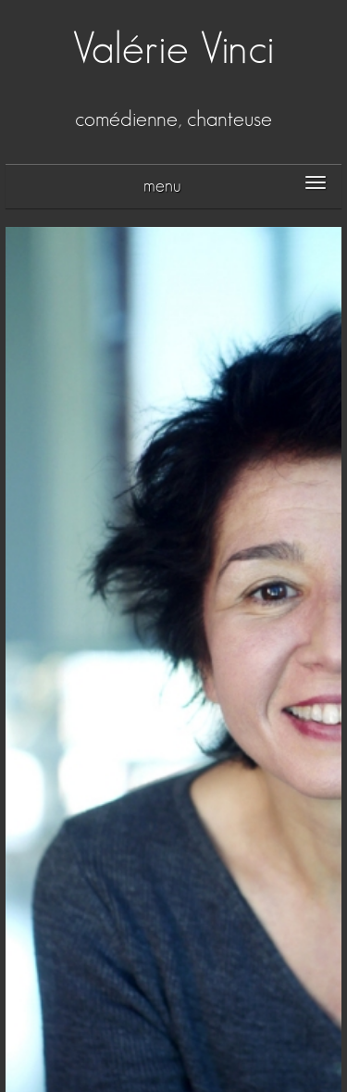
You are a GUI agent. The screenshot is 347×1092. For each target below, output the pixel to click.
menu (162, 186)
